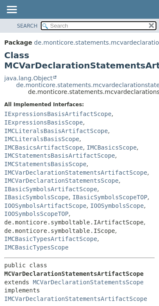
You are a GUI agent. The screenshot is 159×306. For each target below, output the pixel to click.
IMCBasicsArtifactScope (43, 147)
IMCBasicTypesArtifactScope (50, 238)
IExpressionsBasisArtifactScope (58, 113)
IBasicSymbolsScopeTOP (110, 197)
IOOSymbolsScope (117, 205)
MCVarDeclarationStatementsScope (88, 282)
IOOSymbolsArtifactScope (45, 205)
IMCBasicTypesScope (36, 247)
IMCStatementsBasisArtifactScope (59, 155)
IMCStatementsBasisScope (45, 164)
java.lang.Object (28, 78)
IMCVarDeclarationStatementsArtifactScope (75, 172)
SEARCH (27, 26)
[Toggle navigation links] (11, 10)
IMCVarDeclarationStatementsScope (61, 180)
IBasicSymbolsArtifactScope (50, 189)
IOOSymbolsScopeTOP (36, 213)
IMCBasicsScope (111, 147)
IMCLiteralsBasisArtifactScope (56, 131)
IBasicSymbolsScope (36, 197)
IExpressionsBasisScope (43, 122)
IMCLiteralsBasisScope (41, 139)
